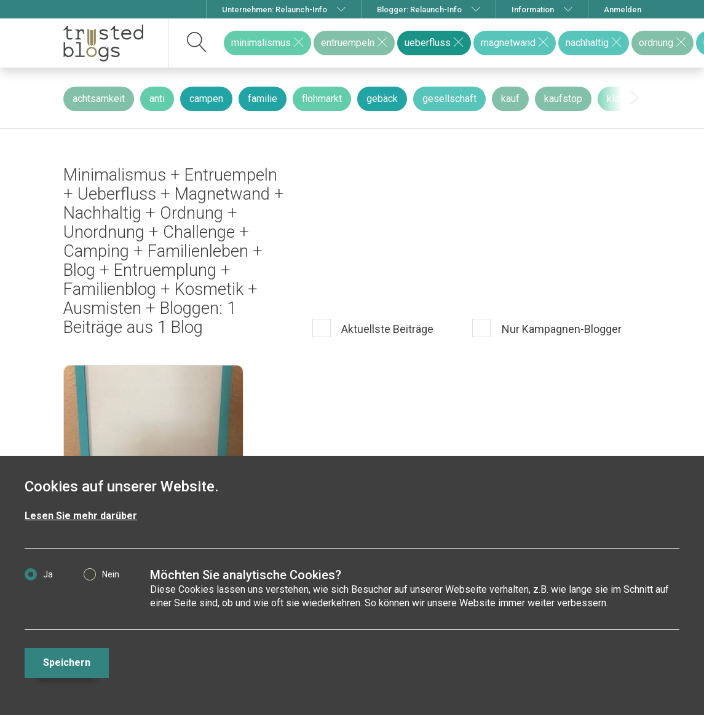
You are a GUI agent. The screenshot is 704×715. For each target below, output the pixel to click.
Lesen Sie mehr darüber (81, 516)
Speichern (66, 662)
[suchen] (197, 43)
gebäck (382, 98)
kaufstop (563, 98)
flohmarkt (322, 98)
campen (206, 98)
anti (157, 98)
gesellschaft (449, 98)
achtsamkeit (99, 98)
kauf (510, 98)
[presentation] (634, 98)
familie (262, 98)
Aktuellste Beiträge (386, 328)
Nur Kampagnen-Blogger (560, 328)
